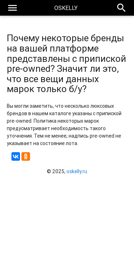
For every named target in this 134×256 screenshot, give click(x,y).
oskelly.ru (76, 171)
